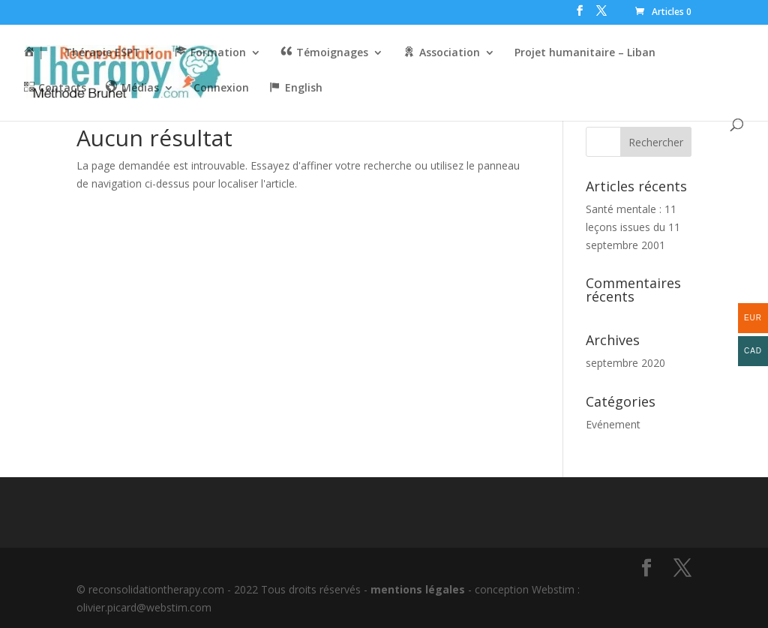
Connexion (221, 89)
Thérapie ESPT (102, 53)
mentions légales (417, 589)
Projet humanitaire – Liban (585, 53)
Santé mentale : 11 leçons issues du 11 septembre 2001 (633, 227)
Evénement (613, 424)
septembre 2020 (625, 363)
